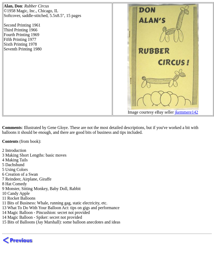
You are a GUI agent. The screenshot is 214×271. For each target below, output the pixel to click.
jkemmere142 (186, 112)
